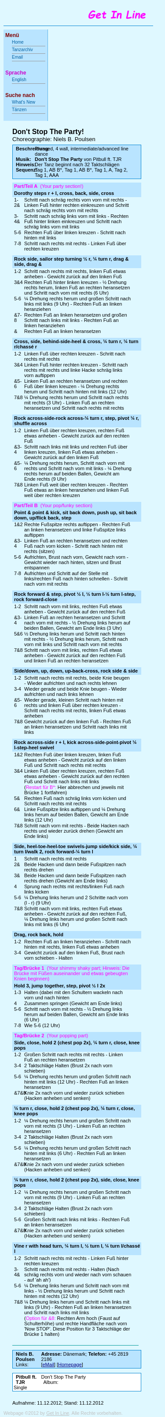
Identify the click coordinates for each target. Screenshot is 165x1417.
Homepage (70, 1364)
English (19, 79)
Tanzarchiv (22, 49)
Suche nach (20, 95)
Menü (12, 35)
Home (18, 42)
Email (17, 57)
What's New (24, 102)
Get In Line (57, 1413)
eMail (48, 1364)
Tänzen (19, 109)
